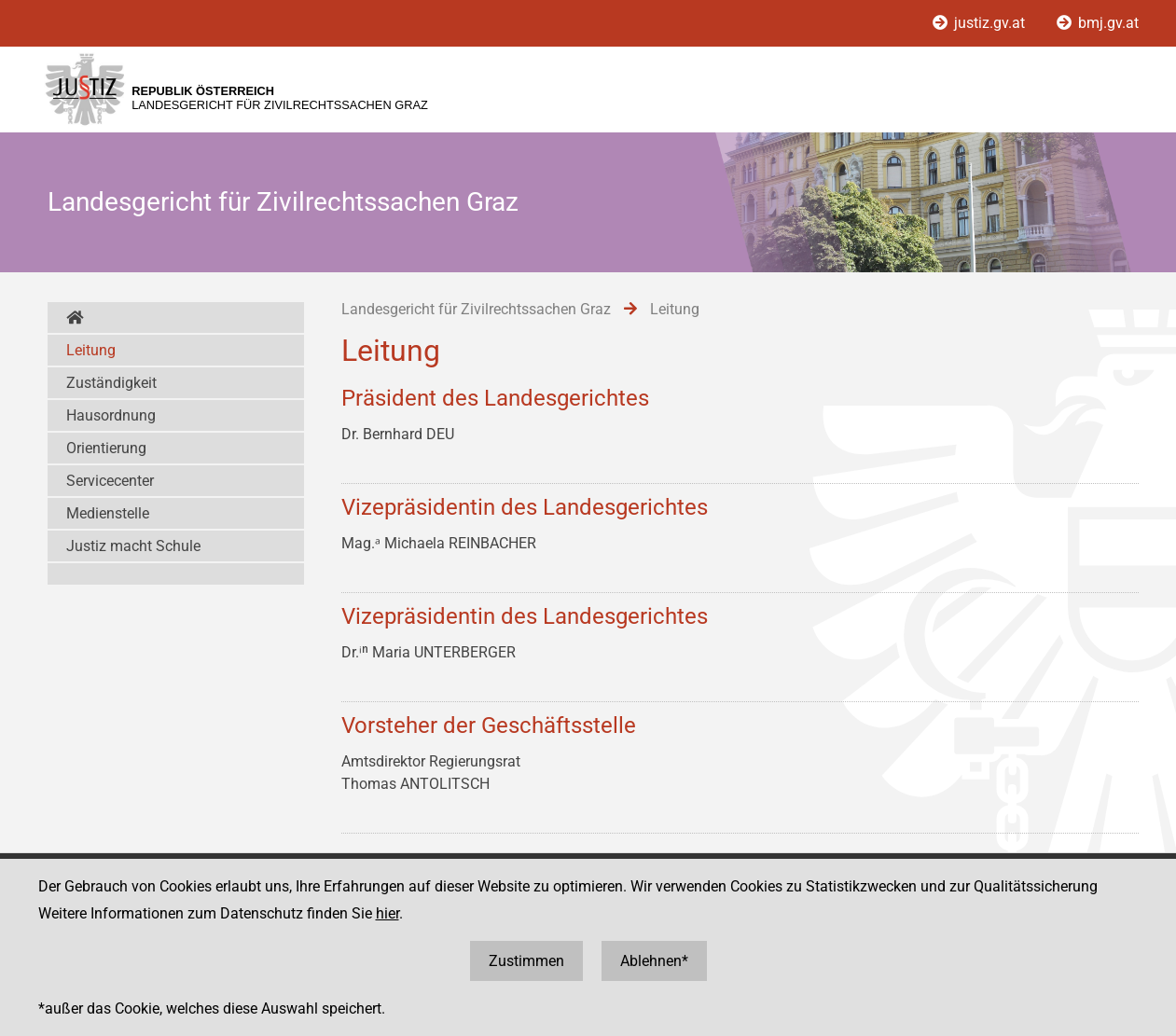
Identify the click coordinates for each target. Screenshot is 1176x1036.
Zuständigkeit (111, 383)
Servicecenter (110, 481)
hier (387, 913)
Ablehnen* (654, 961)
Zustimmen (526, 961)
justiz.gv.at (981, 23)
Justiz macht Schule (133, 546)
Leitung (91, 350)
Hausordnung (111, 415)
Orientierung (106, 448)
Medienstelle (107, 513)
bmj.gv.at (1098, 23)
